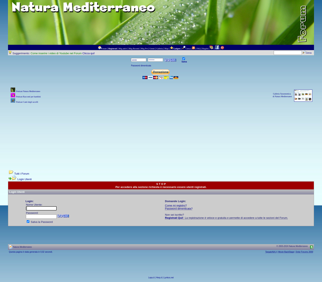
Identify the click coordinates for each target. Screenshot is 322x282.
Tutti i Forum (21, 173)
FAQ (199, 48)
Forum (104, 48)
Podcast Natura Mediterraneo (28, 91)
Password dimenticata (141, 65)
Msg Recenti (134, 48)
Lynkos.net (169, 277)
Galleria (159, 48)
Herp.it (159, 277)
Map (166, 48)
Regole (205, 48)
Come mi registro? (176, 205)
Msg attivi (123, 48)
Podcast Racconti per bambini (28, 97)
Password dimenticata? (178, 208)
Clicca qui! (88, 53)
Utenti (152, 48)
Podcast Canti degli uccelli (27, 102)
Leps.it (151, 277)
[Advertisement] (161, 133)
